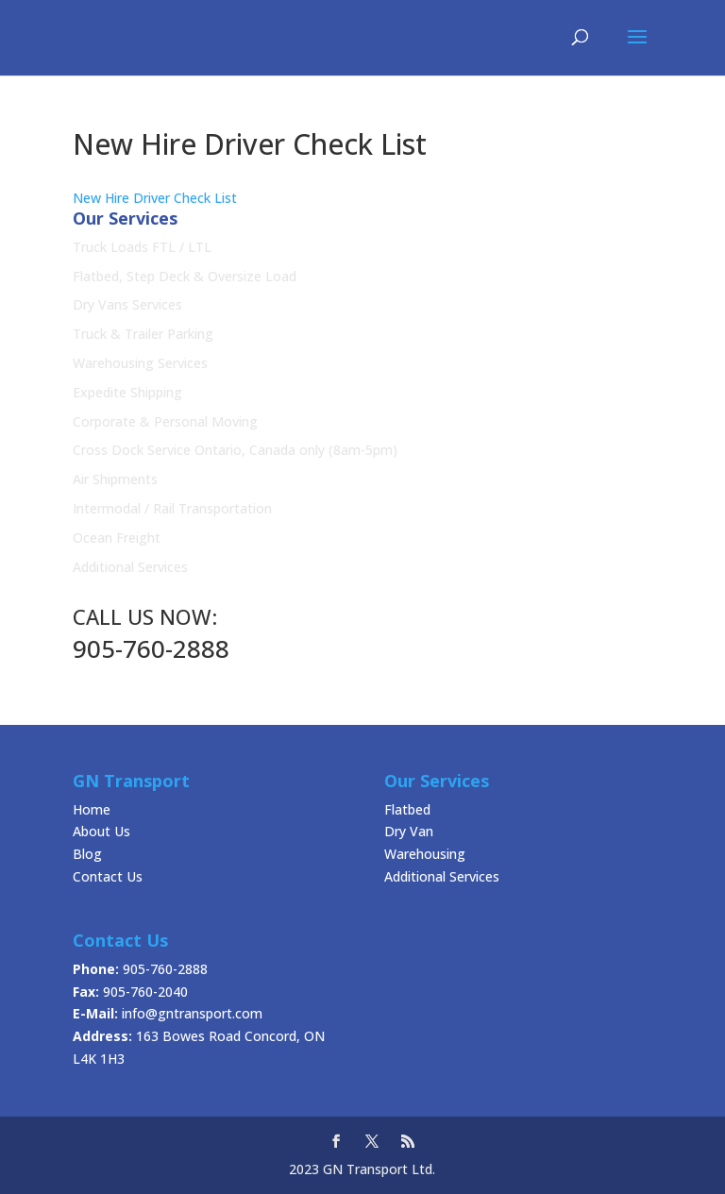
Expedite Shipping (127, 392)
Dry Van (408, 831)
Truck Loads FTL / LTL (142, 247)
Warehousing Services (140, 363)
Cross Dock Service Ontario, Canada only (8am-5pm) (235, 450)
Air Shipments (115, 479)
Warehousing (424, 854)
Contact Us (108, 876)
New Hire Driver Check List (155, 198)
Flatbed (407, 809)
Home (91, 809)
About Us (101, 831)
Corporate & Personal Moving (165, 421)
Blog (87, 854)
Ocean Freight (116, 538)
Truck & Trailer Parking (143, 334)
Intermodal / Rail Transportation (172, 508)
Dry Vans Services (127, 304)
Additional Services (130, 567)
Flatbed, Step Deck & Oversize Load (184, 276)
